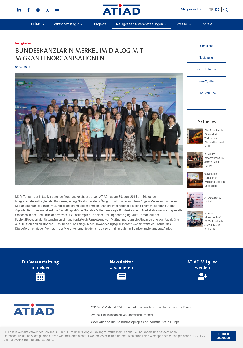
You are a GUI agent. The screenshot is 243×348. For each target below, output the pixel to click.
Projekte (100, 24)
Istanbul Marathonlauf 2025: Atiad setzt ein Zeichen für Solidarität (214, 221)
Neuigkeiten (23, 43)
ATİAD (37, 24)
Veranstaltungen (207, 69)
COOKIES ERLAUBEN (223, 335)
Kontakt (206, 24)
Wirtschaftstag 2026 (69, 24)
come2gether (206, 81)
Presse (184, 24)
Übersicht (206, 46)
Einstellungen (200, 336)
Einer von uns (207, 93)
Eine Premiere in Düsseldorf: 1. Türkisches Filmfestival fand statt (214, 138)
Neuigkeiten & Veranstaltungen (141, 24)
